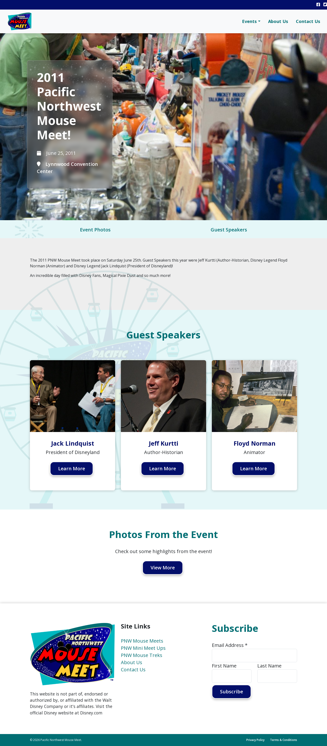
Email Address (230, 645)
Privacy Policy (255, 740)
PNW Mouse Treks (141, 655)
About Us (278, 21)
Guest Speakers (229, 229)
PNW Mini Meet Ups (143, 648)
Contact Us (308, 21)
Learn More (72, 469)
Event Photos (95, 229)
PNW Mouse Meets (142, 641)
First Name (224, 665)
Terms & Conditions (283, 740)
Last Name (269, 665)
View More (163, 568)
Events (249, 21)
